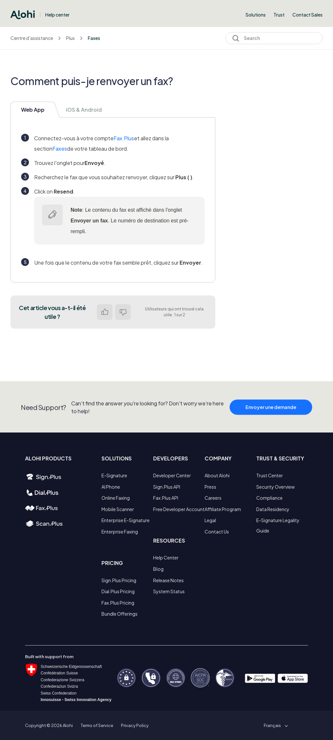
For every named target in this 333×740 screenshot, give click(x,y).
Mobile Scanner (117, 509)
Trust (279, 15)
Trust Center (269, 475)
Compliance (269, 498)
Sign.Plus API (166, 487)
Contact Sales (307, 15)
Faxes (94, 38)
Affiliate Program (223, 509)
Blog (158, 569)
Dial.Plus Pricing (118, 591)
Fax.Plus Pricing (117, 603)
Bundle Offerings (119, 614)
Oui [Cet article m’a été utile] (105, 312)
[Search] (274, 38)
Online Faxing (115, 498)
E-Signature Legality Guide (278, 525)
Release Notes (168, 580)
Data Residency (272, 509)
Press (210, 487)
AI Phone (110, 487)
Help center (57, 15)
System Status (169, 591)
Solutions (256, 15)
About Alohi (217, 475)
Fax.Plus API (165, 498)
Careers (213, 498)
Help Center (166, 557)
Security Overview (275, 487)
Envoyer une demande (271, 418)
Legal (210, 520)
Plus (70, 38)
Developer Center (172, 475)
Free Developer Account (179, 509)
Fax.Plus (123, 138)
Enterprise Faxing (119, 531)
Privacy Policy (135, 725)
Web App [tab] (33, 109)
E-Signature (114, 475)
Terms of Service (97, 725)
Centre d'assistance (31, 38)
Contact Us (217, 531)
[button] (274, 725)
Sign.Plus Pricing (118, 580)
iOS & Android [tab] (84, 109)
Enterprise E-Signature (125, 520)
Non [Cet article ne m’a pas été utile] (123, 312)
